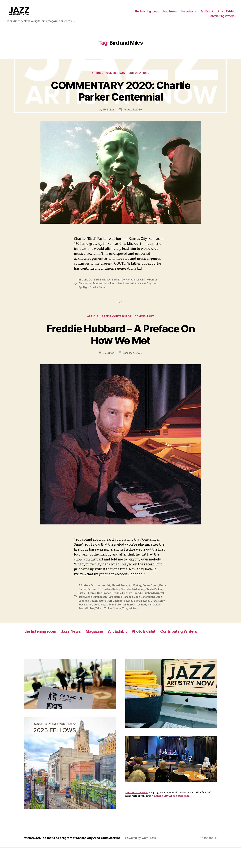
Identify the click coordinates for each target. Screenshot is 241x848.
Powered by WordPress (140, 839)
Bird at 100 (118, 280)
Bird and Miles (102, 280)
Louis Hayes (101, 605)
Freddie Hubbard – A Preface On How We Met (120, 335)
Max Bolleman (117, 605)
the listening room (146, 11)
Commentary (116, 74)
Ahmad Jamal (119, 586)
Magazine (187, 11)
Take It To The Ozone (108, 609)
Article (97, 74)
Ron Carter (133, 605)
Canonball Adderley (132, 590)
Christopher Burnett (90, 284)
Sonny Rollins (86, 609)
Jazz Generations (144, 598)
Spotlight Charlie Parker (92, 288)
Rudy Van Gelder (151, 605)
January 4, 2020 (132, 354)
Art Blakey (135, 586)
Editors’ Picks (139, 74)
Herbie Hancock (123, 598)
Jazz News (169, 11)
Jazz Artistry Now (136, 793)
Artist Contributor (116, 317)
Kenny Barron (134, 601)
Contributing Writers (221, 16)
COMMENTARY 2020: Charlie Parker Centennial (120, 92)
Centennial (132, 280)
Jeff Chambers (116, 601)
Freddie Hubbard (122, 594)
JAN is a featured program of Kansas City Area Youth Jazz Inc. (78, 839)
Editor (110, 110)
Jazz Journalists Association (119, 284)
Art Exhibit (207, 11)
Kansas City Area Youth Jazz (171, 797)
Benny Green (150, 586)
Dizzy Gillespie (87, 594)
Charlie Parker (148, 280)
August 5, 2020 (132, 110)
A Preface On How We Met (94, 586)
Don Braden (104, 594)
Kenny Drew (150, 601)
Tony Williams (130, 609)
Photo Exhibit (226, 11)
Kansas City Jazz (148, 284)
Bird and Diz (85, 280)
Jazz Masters (98, 601)
